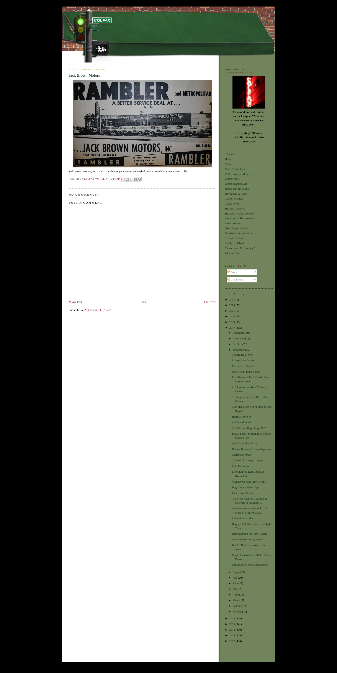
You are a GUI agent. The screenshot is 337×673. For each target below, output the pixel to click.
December (239, 332)
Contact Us (231, 164)
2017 (232, 327)
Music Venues (233, 223)
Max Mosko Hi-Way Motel (247, 539)
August (237, 572)
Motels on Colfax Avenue (239, 218)
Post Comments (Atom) (97, 310)
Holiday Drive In (241, 416)
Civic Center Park (235, 169)
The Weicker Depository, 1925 (249, 428)
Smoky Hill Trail (234, 243)
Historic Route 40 (235, 208)
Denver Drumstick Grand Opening (251, 449)
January (237, 611)
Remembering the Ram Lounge (249, 533)
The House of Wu (242, 354)
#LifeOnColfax (240, 466)
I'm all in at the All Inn (244, 443)
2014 (232, 629)
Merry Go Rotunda (242, 366)
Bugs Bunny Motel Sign (245, 487)
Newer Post (75, 302)
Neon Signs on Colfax (237, 228)
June (236, 583)
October (237, 344)
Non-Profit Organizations (239, 233)
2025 (232, 299)
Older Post (210, 302)
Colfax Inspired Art (236, 183)
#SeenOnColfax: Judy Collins (248, 481)
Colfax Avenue (95, 179)
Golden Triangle (234, 198)
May (236, 589)
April (236, 594)
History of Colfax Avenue (239, 213)
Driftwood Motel (241, 422)
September (239, 349)
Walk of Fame (233, 253)
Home (143, 302)
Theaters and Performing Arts (241, 248)
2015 (232, 624)
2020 (232, 316)
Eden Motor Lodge (242, 518)
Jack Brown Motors (243, 493)
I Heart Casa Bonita (243, 360)
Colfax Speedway (242, 454)
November (239, 338)
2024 (232, 305)
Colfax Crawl (232, 178)
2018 (232, 322)
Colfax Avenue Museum (238, 174)
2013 (232, 635)
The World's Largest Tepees (247, 460)
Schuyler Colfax (234, 238)
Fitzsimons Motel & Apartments (250, 564)
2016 (232, 618)
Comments (235, 279)
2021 (232, 310)
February (238, 605)
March (237, 600)
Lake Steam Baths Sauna (246, 371)
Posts (232, 272)
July (235, 577)
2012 (232, 641)
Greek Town (232, 203)
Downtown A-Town (236, 193)
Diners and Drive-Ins (237, 188)
